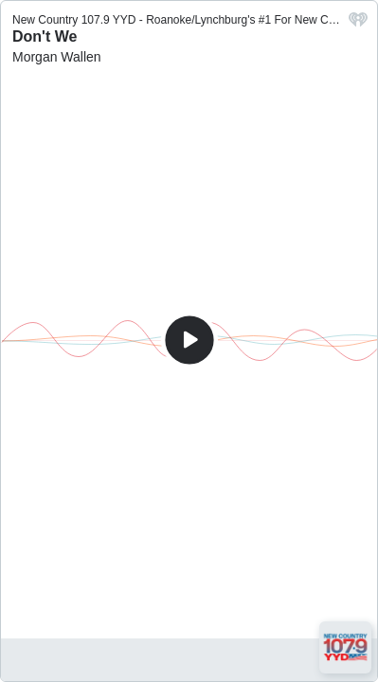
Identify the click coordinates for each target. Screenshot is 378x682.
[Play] (189, 340)
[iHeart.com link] (358, 24)
